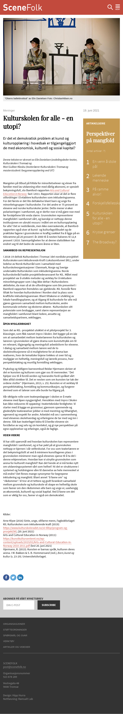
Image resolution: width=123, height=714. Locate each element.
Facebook (6, 577)
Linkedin (20, 577)
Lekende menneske (101, 178)
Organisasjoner (14, 624)
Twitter (13, 577)
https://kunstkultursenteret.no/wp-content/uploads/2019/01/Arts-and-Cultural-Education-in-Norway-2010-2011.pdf (37, 542)
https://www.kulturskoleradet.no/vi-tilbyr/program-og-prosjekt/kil (35, 529)
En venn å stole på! (104, 164)
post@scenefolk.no (14, 667)
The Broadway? (105, 241)
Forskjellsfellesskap (108, 202)
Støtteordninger (15, 629)
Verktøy (8, 641)
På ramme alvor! (100, 192)
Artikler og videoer (16, 647)
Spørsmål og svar (15, 635)
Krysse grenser (104, 231)
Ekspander (110, 7)
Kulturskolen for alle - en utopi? (102, 218)
